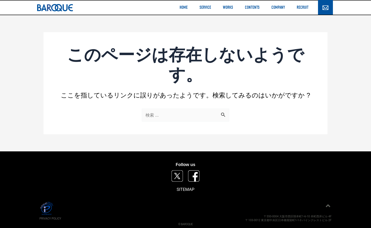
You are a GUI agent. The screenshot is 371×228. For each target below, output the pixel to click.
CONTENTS (252, 7)
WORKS (228, 7)
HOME (184, 7)
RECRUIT (303, 7)
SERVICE (205, 7)
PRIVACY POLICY (50, 218)
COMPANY (278, 7)
